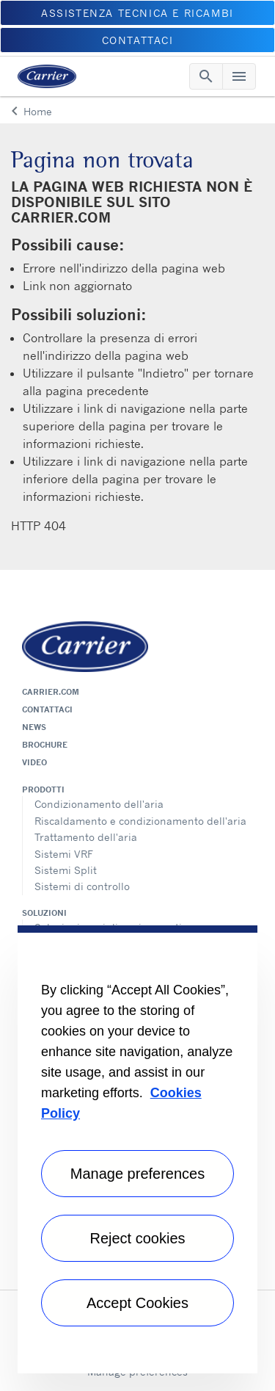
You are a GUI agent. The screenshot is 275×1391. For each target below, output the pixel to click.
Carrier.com (50, 692)
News (34, 727)
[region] (137, 1149)
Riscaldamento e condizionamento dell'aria (140, 820)
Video (34, 762)
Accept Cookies (137, 1303)
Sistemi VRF (63, 854)
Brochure (44, 745)
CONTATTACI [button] (138, 40)
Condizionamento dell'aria (99, 804)
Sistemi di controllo (82, 886)
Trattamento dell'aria (85, 837)
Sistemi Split (65, 870)
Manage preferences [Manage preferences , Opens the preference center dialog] (137, 1174)
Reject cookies (137, 1238)
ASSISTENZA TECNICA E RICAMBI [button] (137, 13)
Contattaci (47, 709)
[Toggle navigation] (206, 76)
